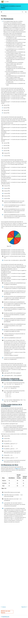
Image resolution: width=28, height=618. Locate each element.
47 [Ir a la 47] (2, 443)
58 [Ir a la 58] (2, 508)
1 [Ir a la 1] (2, 21)
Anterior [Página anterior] (3, 607)
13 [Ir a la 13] (2, 188)
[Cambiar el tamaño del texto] (26, 12)
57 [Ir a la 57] (2, 502)
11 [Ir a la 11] (2, 155)
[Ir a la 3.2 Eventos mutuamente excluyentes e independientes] (14, 379)
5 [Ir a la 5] (2, 112)
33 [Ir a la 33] (2, 329)
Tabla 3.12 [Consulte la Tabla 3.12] (17, 468)
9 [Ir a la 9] (2, 150)
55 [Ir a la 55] (2, 494)
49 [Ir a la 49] (2, 448)
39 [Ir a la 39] (2, 375)
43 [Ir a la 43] (2, 399)
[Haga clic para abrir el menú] (1, 12)
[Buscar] (22, 12)
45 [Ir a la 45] (2, 438)
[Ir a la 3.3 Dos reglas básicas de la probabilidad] (14, 405)
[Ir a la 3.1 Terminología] (14, 18)
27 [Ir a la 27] (2, 296)
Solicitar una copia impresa (5, 611)
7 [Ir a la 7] (2, 145)
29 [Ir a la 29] (2, 307)
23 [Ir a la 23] (2, 260)
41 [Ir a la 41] (2, 386)
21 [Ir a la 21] (2, 214)
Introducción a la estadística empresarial (11, 6)
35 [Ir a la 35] (2, 337)
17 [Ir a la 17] (2, 198)
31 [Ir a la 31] (2, 318)
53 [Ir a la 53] (2, 460)
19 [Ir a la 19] (2, 205)
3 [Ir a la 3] (2, 107)
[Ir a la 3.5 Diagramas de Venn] (14, 465)
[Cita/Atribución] (14, 616)
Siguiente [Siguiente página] (24, 607)
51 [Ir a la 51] (2, 455)
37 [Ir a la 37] (2, 357)
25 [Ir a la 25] (2, 286)
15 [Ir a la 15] (2, 193)
